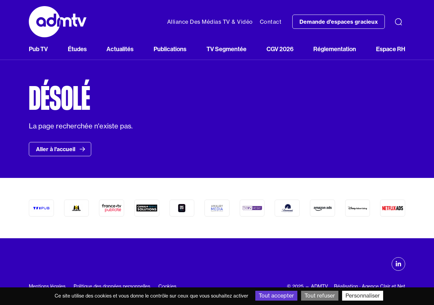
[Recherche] (398, 21)
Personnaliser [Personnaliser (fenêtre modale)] (363, 295)
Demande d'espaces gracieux (338, 21)
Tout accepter (276, 295)
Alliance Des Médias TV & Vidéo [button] (210, 21)
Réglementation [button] (334, 49)
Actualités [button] (120, 49)
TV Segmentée (226, 49)
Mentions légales (47, 286)
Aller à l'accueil (60, 149)
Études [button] (77, 49)
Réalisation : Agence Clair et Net (369, 286)
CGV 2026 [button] (280, 49)
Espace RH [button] (390, 49)
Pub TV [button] (38, 49)
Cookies (167, 286)
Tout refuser (319, 295)
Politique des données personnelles (112, 286)
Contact (271, 21)
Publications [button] (170, 49)
